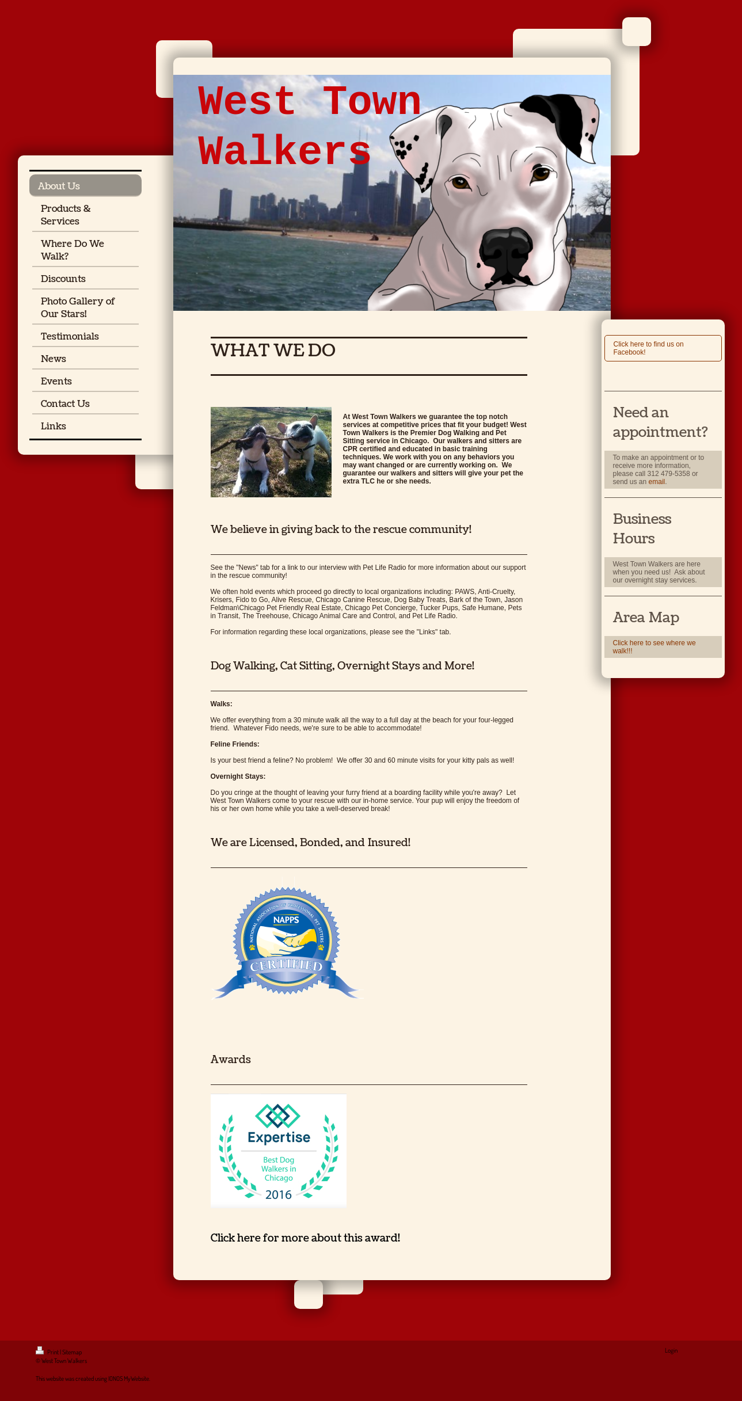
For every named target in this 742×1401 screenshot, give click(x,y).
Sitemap (72, 1352)
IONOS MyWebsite (128, 1379)
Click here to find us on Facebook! (649, 348)
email (657, 482)
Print (48, 1352)
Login (671, 1350)
